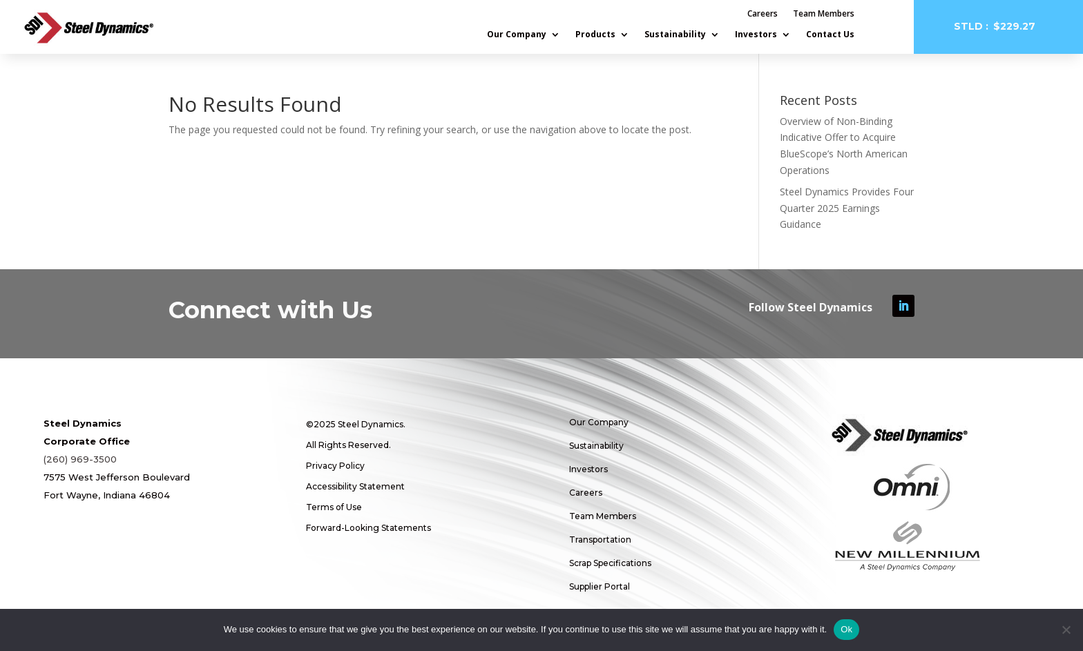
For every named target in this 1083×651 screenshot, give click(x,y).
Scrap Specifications (610, 563)
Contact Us (830, 35)
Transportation (600, 539)
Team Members (823, 14)
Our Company (516, 35)
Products (595, 35)
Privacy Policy (335, 465)
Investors (756, 35)
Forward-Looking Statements (368, 528)
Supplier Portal (599, 586)
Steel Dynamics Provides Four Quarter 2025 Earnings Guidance (847, 208)
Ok (846, 629)
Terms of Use (334, 507)
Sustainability (675, 35)
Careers (762, 14)
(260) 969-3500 (80, 459)
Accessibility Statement (355, 486)
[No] (1066, 630)
